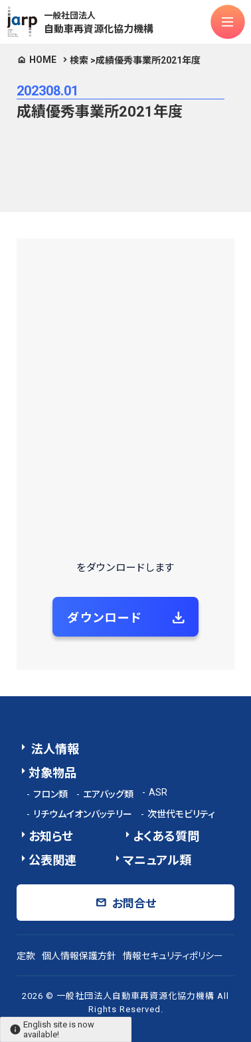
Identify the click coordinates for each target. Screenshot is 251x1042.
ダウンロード (104, 618)
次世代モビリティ (181, 814)
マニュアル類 (157, 860)
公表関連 (52, 860)
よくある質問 (166, 836)
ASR (158, 792)
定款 (26, 956)
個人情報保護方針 (79, 956)
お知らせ (51, 836)
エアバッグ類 (108, 794)
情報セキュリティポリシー (173, 956)
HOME (42, 59)
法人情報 (54, 749)
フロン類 (50, 794)
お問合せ (134, 903)
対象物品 (52, 773)
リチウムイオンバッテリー (82, 814)
